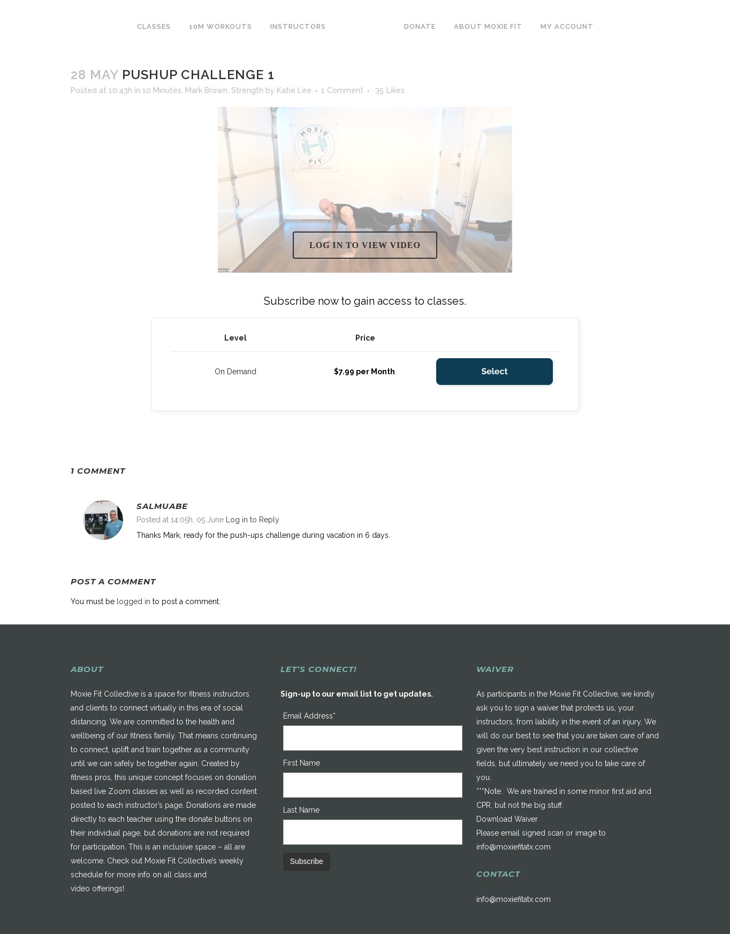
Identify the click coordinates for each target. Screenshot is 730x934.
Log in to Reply (252, 519)
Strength (247, 90)
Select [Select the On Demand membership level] (494, 371)
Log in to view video (365, 245)
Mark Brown (206, 90)
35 (390, 90)
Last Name (301, 810)
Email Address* (309, 716)
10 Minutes (161, 90)
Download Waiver (507, 819)
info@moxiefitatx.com (513, 847)
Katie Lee (294, 90)
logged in (133, 601)
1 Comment (342, 90)
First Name (301, 763)
